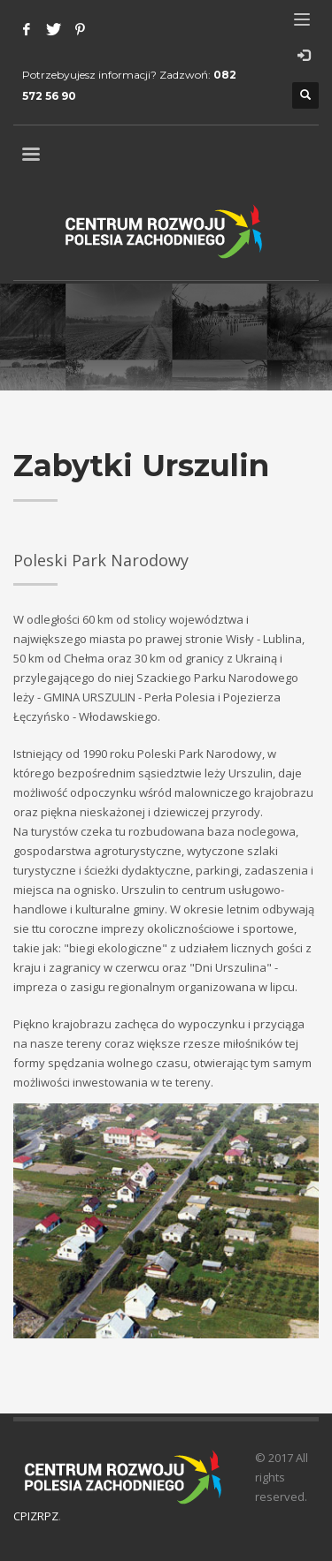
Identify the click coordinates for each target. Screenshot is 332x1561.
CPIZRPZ (35, 1516)
